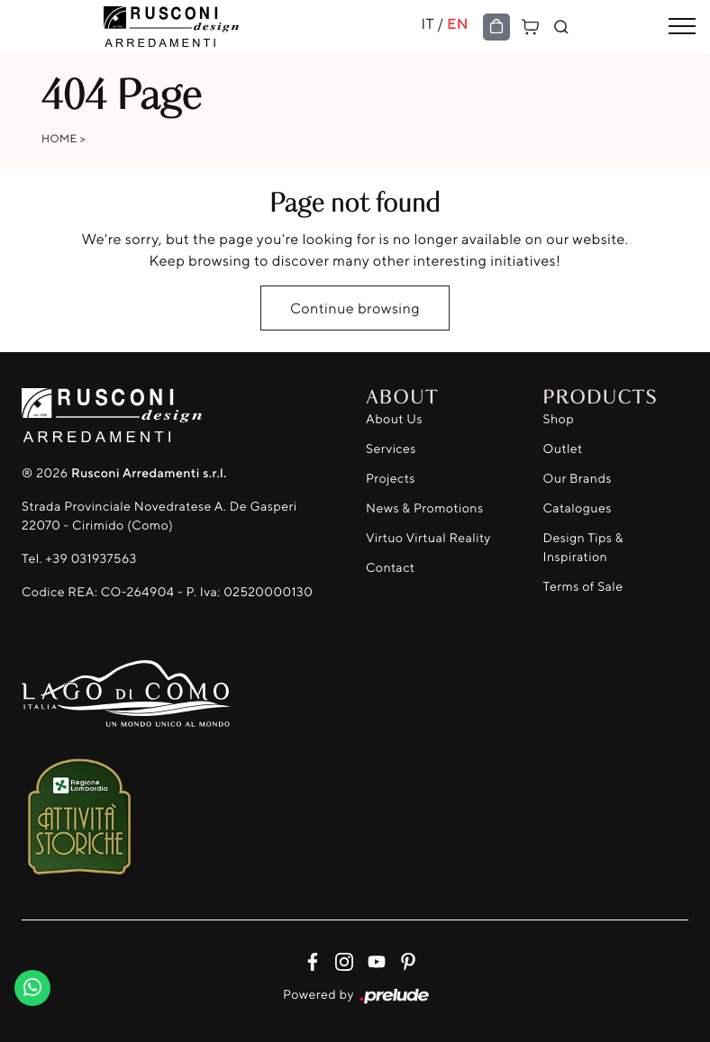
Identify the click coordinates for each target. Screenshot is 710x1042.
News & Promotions (424, 508)
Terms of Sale (583, 586)
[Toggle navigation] (682, 27)
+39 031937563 (90, 558)
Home (59, 138)
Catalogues (577, 508)
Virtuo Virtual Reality (428, 538)
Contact (390, 567)
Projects (390, 478)
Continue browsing (355, 308)
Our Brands (577, 478)
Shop (559, 419)
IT (427, 23)
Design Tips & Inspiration (583, 547)
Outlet (563, 449)
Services (391, 449)
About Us (394, 419)
